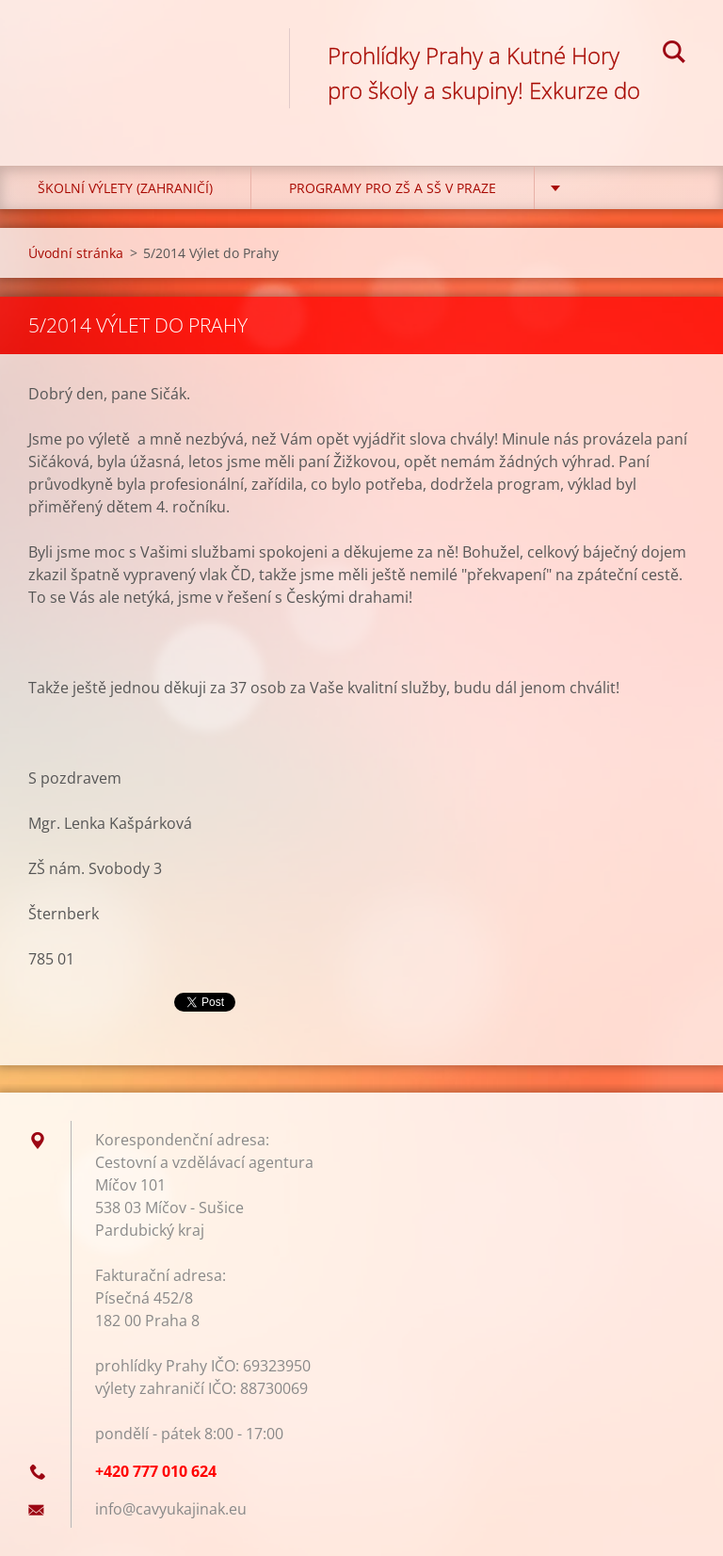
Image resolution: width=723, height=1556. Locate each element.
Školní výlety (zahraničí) (125, 188)
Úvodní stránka (75, 253)
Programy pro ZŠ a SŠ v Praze (392, 188)
